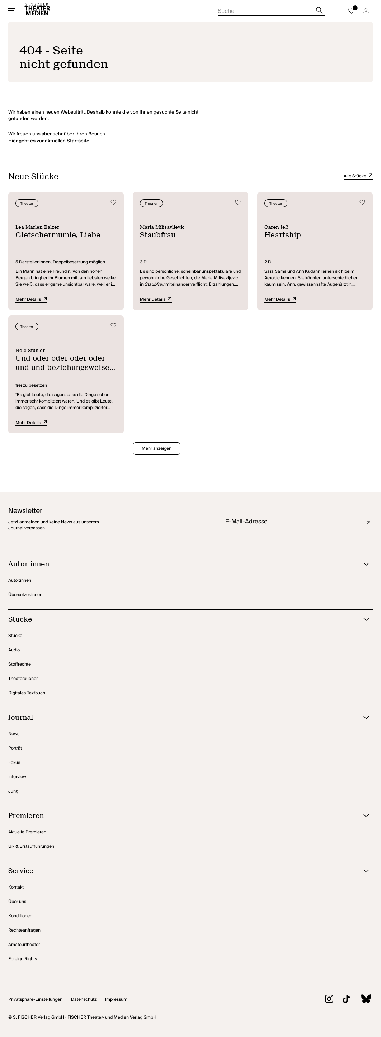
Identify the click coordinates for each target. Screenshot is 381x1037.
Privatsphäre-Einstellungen (35, 999)
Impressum (116, 999)
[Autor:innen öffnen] (181, 564)
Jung (13, 791)
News (13, 734)
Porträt (15, 748)
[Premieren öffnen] (181, 816)
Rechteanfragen (24, 930)
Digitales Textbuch (26, 693)
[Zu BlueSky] (361, 1000)
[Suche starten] (271, 9)
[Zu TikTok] (341, 1000)
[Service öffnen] (181, 871)
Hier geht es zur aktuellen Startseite (49, 141)
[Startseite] (37, 11)
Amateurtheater (24, 944)
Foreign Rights (22, 959)
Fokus (14, 762)
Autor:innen (19, 580)
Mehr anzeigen (156, 448)
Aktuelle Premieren (27, 832)
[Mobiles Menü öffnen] (11, 10)
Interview (17, 777)
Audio (14, 650)
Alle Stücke (358, 176)
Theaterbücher (23, 678)
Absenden (369, 523)
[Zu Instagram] (324, 1000)
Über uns (17, 901)
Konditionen (20, 916)
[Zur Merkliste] (351, 11)
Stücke (15, 635)
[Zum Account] (366, 11)
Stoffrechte (19, 664)
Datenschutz (84, 999)
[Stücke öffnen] (181, 619)
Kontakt (16, 887)
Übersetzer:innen (25, 595)
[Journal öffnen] (181, 718)
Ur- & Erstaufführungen (31, 846)
